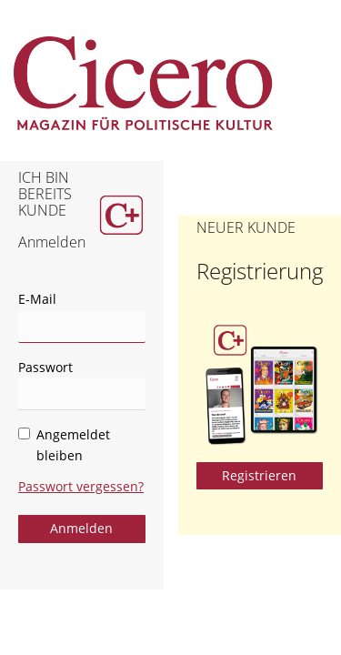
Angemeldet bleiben (64, 445)
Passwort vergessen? (81, 486)
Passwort (45, 367)
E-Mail (37, 298)
